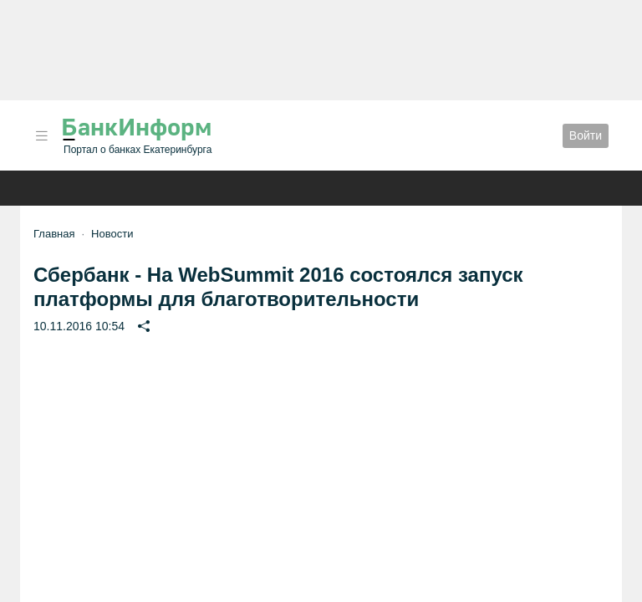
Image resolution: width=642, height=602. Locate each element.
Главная (53, 233)
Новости (112, 233)
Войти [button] (585, 135)
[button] (41, 136)
